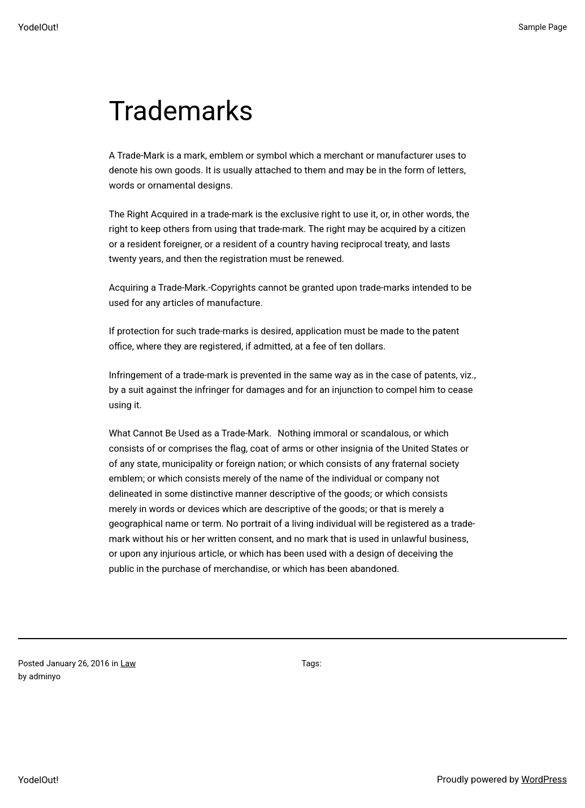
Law (128, 663)
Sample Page (542, 27)
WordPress (544, 779)
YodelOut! (38, 27)
